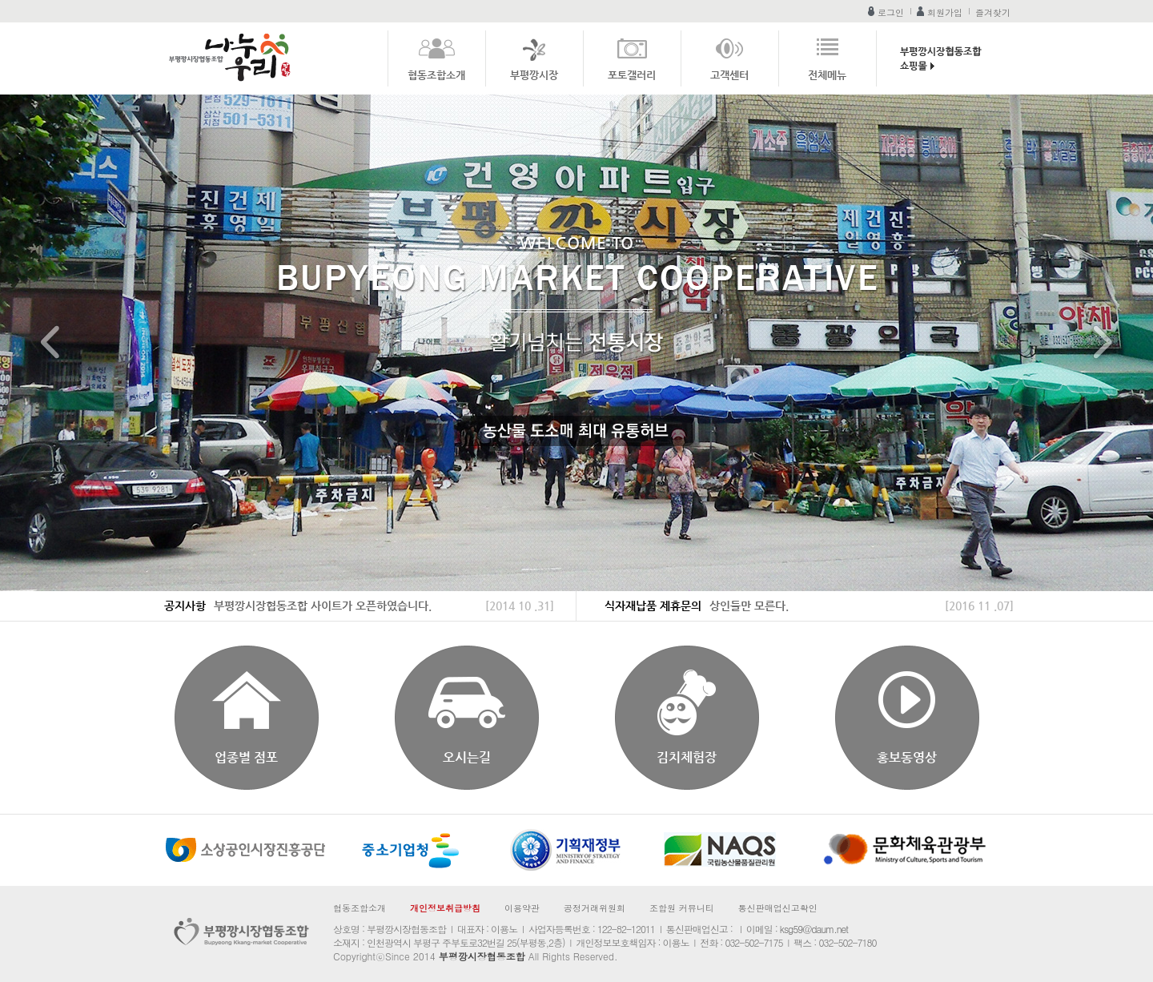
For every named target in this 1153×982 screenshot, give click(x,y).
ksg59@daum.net (814, 929)
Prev (50, 343)
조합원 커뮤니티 (681, 908)
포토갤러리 (632, 75)
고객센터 (729, 75)
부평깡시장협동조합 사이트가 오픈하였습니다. (323, 605)
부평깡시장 (534, 75)
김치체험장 (687, 757)
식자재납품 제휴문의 (653, 605)
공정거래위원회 (594, 908)
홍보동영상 (907, 757)
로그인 (891, 12)
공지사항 (185, 605)
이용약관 (522, 908)
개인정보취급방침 (445, 908)
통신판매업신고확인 (778, 908)
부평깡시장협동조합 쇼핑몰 (944, 62)
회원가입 (944, 12)
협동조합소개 (436, 75)
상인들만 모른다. (749, 605)
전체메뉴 (827, 75)
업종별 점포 (246, 757)
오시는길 (467, 757)
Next (1102, 343)
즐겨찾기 (992, 12)
